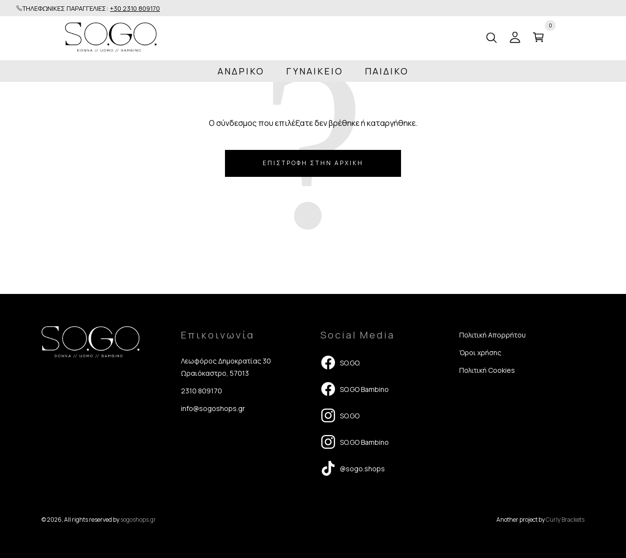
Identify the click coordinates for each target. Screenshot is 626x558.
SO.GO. (340, 362)
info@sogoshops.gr (213, 408)
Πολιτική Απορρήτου (492, 335)
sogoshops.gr (138, 519)
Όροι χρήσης (480, 352)
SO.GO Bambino (354, 389)
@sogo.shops (352, 468)
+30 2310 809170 (135, 8)
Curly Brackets (565, 519)
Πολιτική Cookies (487, 370)
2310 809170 (201, 390)
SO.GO (339, 415)
